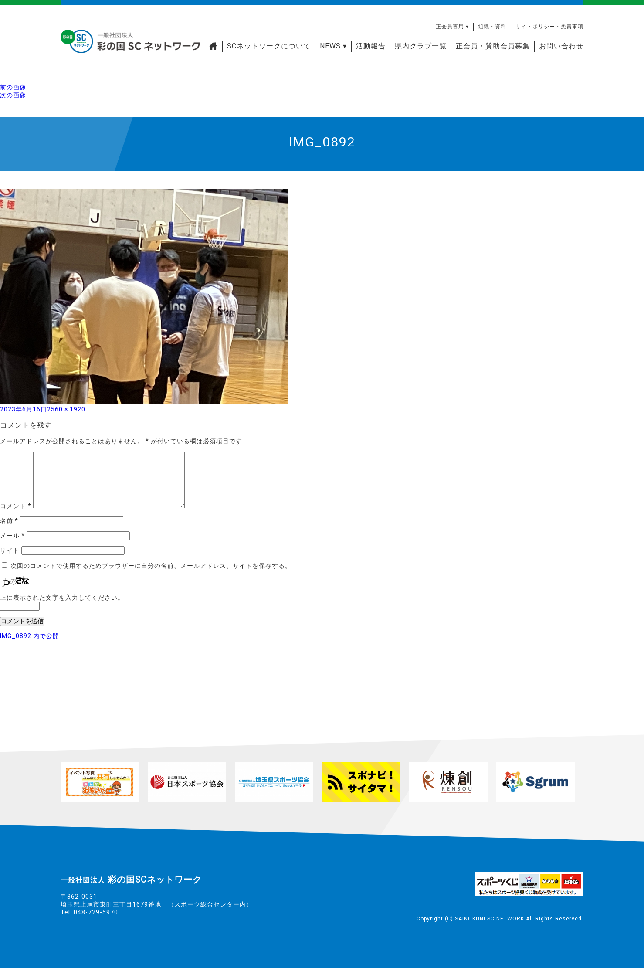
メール (12, 535)
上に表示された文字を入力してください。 (62, 597)
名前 (9, 520)
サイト (10, 550)
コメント (15, 506)
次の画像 (13, 95)
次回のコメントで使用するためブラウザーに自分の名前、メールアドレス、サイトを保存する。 (150, 565)
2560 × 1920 (66, 409)
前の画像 (13, 87)
